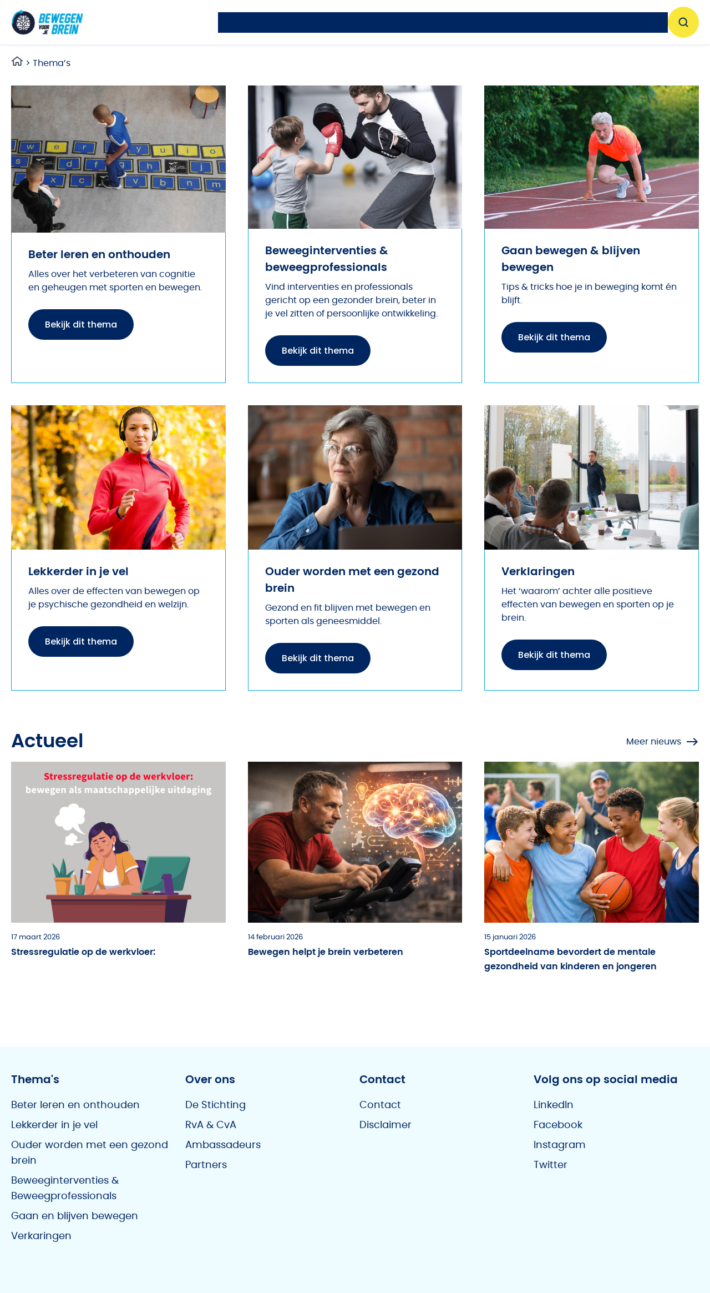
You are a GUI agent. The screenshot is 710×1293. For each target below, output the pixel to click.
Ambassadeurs (223, 1145)
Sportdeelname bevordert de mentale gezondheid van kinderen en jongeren (570, 959)
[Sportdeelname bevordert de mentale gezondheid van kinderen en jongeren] (591, 842)
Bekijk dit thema (81, 324)
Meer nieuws (662, 741)
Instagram (560, 1145)
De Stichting (215, 1105)
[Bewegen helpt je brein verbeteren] (355, 842)
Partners (206, 1165)
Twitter (550, 1165)
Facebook (558, 1125)
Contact (380, 1105)
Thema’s (386, 22)
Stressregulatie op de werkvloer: (83, 952)
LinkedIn (554, 1105)
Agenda (313, 22)
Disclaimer (385, 1125)
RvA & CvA (210, 1125)
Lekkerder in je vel (54, 1125)
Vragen (458, 22)
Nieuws (244, 22)
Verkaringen (41, 1236)
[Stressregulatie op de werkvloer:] (118, 842)
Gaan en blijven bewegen (74, 1216)
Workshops (534, 22)
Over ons (613, 22)
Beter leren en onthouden (75, 1105)
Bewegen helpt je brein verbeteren (325, 952)
